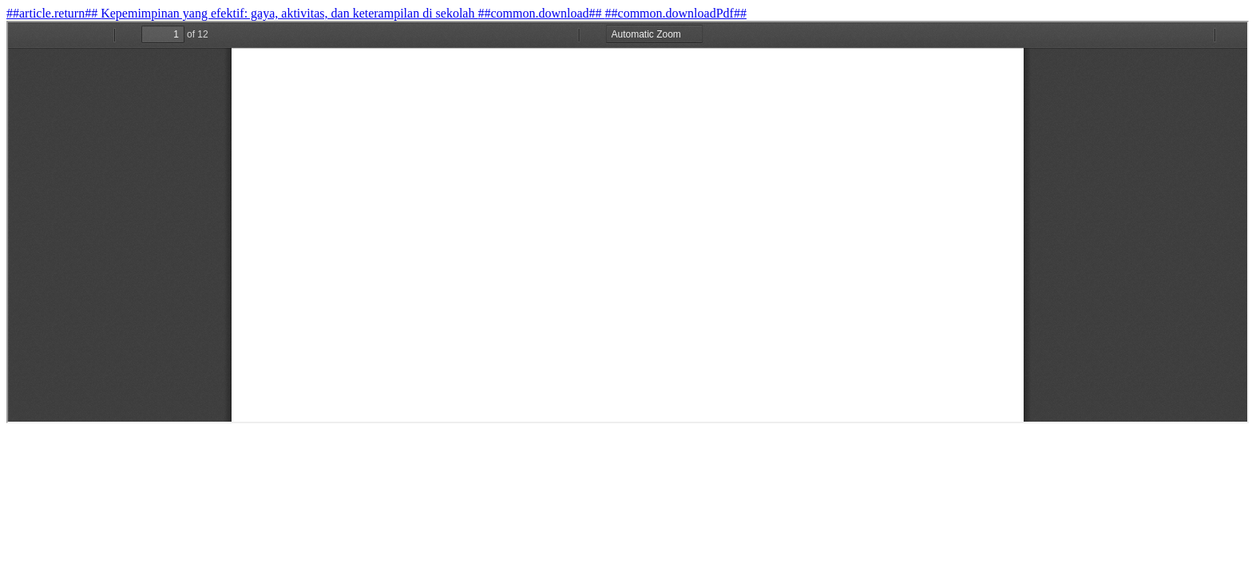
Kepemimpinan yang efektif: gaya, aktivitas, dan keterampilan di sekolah (289, 13)
